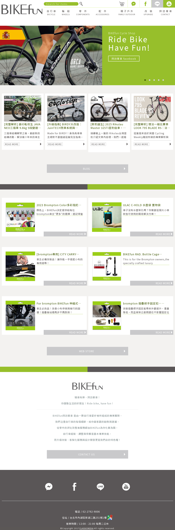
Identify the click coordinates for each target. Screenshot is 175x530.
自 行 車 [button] (51, 13)
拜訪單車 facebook (124, 58)
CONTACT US (102, 454)
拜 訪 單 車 (165, 13)
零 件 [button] (83, 13)
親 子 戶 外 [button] (126, 13)
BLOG (104, 168)
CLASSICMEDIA (86, 528)
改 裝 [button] (148, 13)
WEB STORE (102, 351)
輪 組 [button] (66, 13)
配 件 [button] (102, 13)
